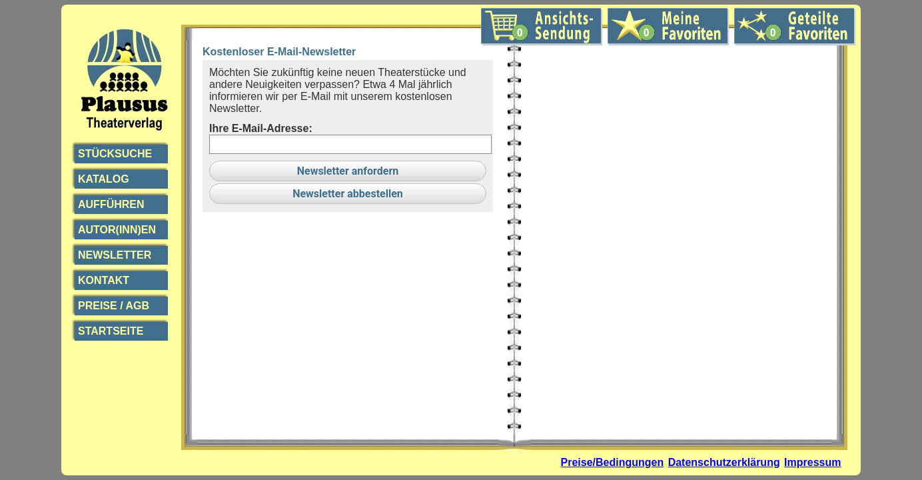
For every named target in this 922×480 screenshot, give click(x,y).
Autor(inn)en (117, 229)
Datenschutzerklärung (724, 462)
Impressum (812, 462)
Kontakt (103, 280)
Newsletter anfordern (348, 171)
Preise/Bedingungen (612, 462)
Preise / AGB (113, 305)
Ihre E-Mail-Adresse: (260, 128)
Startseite (110, 331)
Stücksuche (115, 153)
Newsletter (114, 255)
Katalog (103, 179)
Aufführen (111, 204)
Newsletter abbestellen (347, 193)
